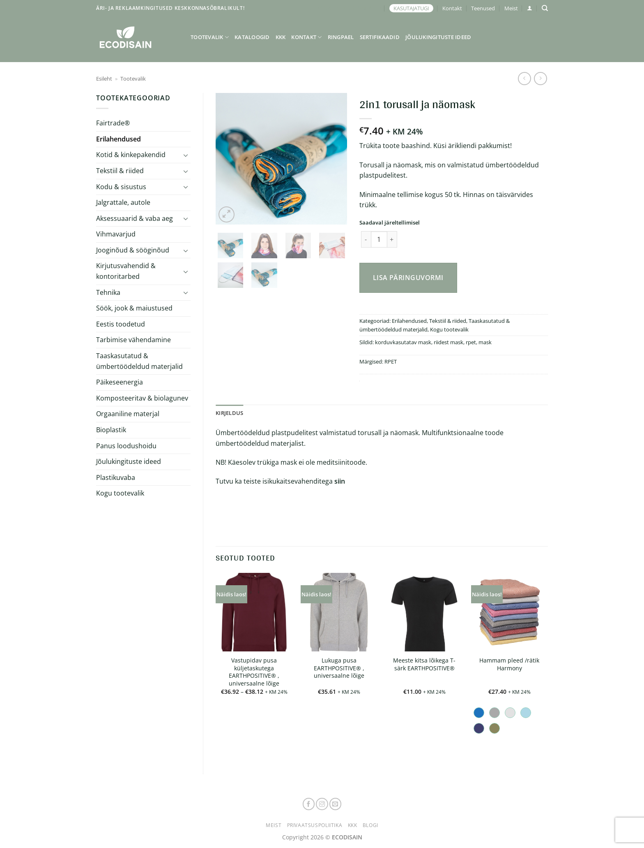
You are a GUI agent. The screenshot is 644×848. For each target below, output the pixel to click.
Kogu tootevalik (120, 493)
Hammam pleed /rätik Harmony (509, 664)
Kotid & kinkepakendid (131, 154)
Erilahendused (118, 139)
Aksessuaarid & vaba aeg (134, 218)
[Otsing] (545, 8)
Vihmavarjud (116, 234)
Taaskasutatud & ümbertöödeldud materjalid (139, 361)
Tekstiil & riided (120, 170)
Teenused (483, 8)
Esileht (104, 78)
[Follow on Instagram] (322, 804)
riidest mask (448, 342)
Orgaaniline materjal (127, 413)
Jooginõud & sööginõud (132, 250)
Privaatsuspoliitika (315, 825)
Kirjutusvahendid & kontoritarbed (126, 271)
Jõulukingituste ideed (438, 37)
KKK (281, 37)
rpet (471, 342)
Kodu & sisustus (121, 186)
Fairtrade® (113, 122)
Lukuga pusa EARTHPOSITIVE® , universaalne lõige (339, 668)
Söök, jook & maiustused (134, 308)
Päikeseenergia (119, 382)
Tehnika (108, 292)
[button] (529, 8)
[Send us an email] (335, 804)
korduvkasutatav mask (403, 342)
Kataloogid (252, 37)
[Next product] (524, 78)
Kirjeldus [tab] (229, 413)
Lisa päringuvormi (408, 277)
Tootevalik (210, 37)
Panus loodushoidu (126, 445)
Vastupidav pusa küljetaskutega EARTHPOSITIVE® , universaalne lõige (254, 672)
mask (485, 342)
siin (339, 481)
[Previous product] (540, 78)
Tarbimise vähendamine (133, 339)
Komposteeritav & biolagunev (142, 398)
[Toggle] (186, 155)
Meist (511, 8)
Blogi (370, 825)
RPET (390, 361)
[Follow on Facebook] (309, 804)
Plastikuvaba (115, 477)
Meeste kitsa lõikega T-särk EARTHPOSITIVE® (424, 664)
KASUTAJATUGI (411, 8)
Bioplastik (111, 429)
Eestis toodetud (120, 324)
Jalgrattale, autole (123, 202)
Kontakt (452, 8)
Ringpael (341, 37)
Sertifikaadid (380, 37)
